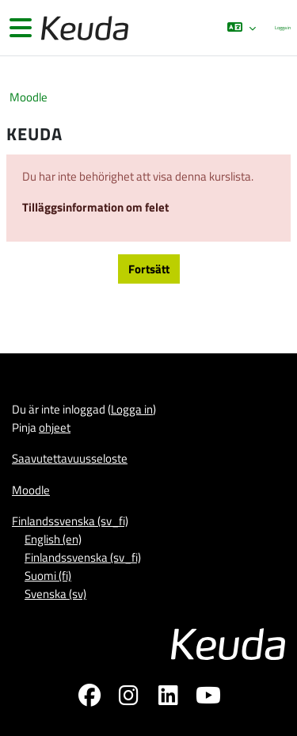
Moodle (29, 97)
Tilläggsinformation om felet (95, 207)
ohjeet (54, 427)
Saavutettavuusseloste (70, 458)
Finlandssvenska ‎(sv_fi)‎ (70, 521)
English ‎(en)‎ (53, 539)
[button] (241, 27)
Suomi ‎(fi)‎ (48, 575)
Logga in (283, 27)
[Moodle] (83, 28)
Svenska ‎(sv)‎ (55, 594)
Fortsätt (148, 269)
